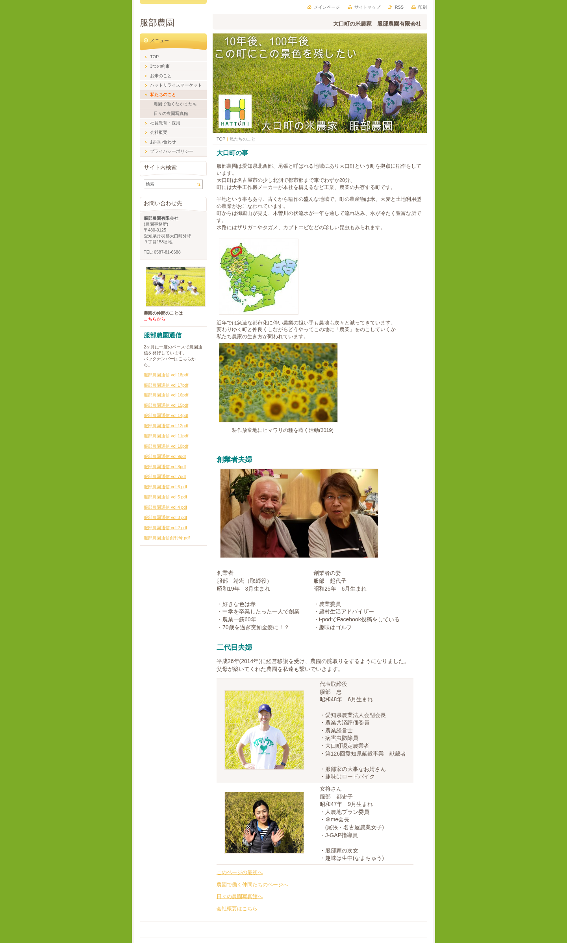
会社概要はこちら (237, 909)
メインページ (327, 7)
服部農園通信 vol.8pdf (165, 466)
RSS (399, 7)
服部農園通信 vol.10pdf (166, 446)
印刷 (422, 7)
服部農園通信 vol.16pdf (166, 395)
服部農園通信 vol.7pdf (165, 476)
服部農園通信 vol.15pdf (166, 405)
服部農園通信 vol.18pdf (166, 374)
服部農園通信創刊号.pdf (167, 537)
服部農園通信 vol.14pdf (166, 415)
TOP (221, 139)
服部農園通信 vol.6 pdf (165, 486)
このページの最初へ (240, 872)
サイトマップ (367, 7)
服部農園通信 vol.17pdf (166, 385)
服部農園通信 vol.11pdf (166, 436)
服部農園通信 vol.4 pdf (165, 507)
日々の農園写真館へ (240, 896)
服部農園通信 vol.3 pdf (165, 517)
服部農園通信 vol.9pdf (165, 456)
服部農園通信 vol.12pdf (166, 425)
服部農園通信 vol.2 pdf (165, 527)
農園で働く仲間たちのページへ (252, 884)
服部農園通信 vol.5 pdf (165, 497)
